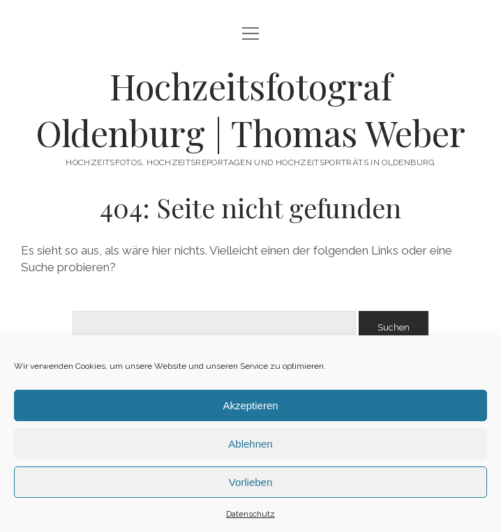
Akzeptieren (250, 405)
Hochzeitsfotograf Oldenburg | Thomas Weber (250, 109)
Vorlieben (251, 482)
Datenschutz (250, 514)
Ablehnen (250, 444)
